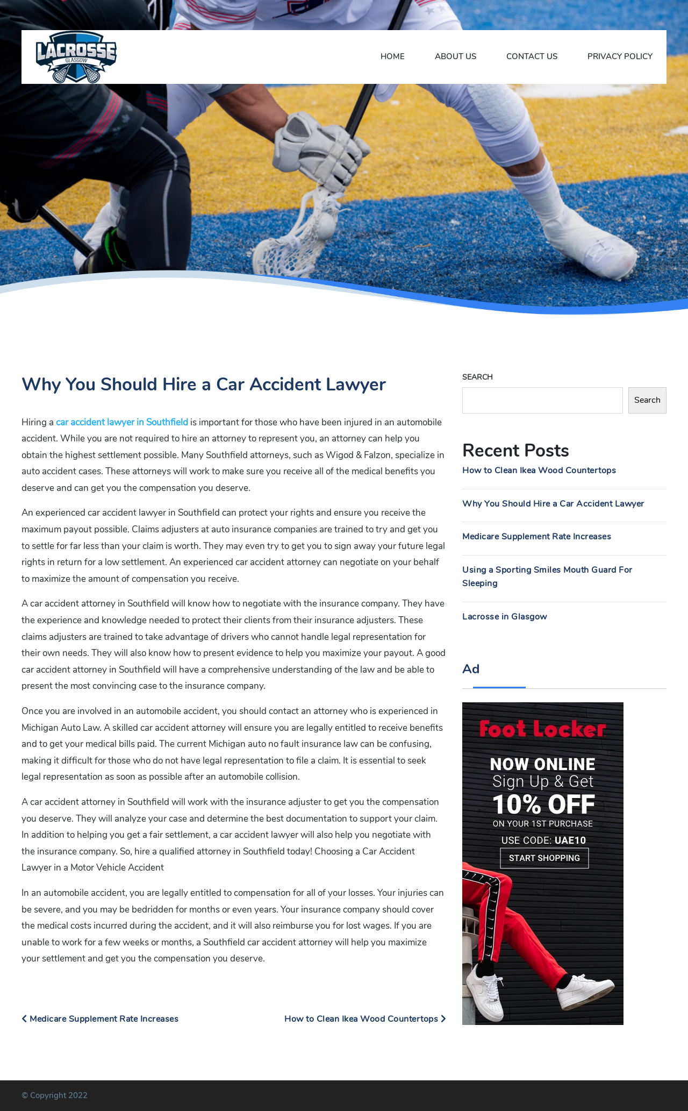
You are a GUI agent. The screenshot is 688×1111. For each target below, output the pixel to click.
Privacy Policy (620, 56)
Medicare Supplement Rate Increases (100, 1019)
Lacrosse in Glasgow (504, 617)
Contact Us (531, 56)
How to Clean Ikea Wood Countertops (365, 1019)
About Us (455, 56)
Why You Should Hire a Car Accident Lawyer (553, 504)
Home (393, 56)
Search (477, 377)
